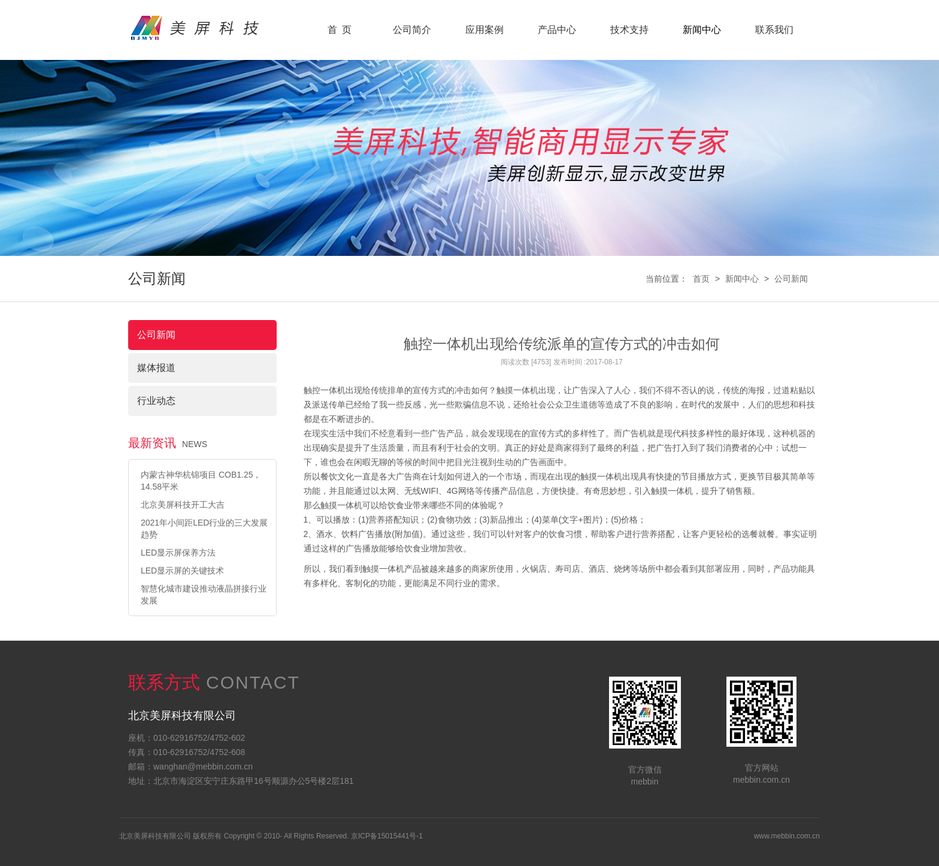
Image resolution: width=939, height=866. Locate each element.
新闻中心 (742, 278)
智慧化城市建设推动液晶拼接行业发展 (203, 594)
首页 (701, 278)
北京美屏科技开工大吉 (183, 504)
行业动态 (156, 401)
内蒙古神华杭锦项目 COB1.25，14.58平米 (201, 480)
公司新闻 (791, 278)
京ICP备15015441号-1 (387, 836)
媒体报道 (156, 368)
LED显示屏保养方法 (178, 552)
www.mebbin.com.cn (787, 836)
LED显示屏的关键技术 (182, 570)
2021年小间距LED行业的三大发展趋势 (204, 528)
